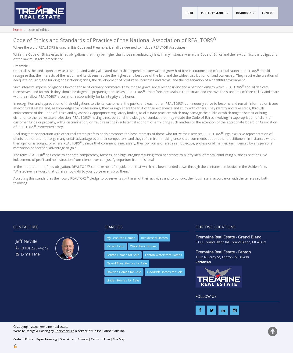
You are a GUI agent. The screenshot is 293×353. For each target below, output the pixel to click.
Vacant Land (115, 246)
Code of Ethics (23, 339)
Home (17, 29)
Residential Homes (154, 238)
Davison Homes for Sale (124, 272)
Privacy (83, 339)
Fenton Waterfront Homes (163, 255)
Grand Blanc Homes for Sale (127, 263)
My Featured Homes (121, 238)
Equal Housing (46, 339)
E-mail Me (30, 254)
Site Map (119, 339)
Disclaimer (67, 339)
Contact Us (203, 262)
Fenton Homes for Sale (123, 255)
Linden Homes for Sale (123, 280)
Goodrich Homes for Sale (165, 272)
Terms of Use (100, 339)
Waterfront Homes (143, 246)
